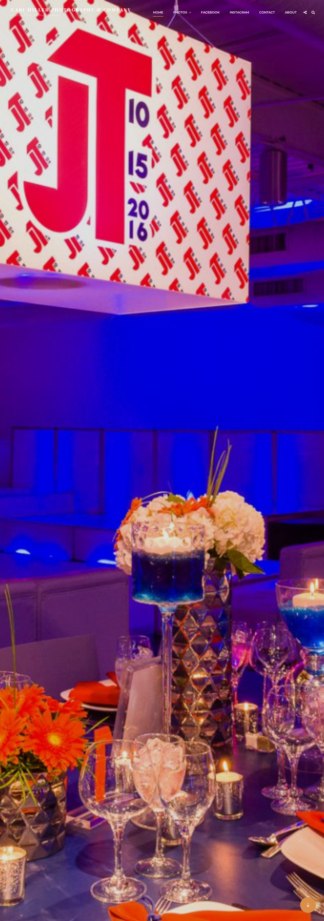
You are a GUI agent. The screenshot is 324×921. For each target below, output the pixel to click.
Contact (267, 12)
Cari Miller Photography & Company (71, 10)
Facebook (210, 12)
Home (158, 12)
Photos (182, 12)
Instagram (239, 12)
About (291, 12)
